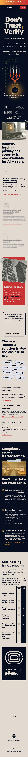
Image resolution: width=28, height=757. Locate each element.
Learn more (25, 2)
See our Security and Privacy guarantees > (13, 672)
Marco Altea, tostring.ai (12, 333)
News (14, 745)
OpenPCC (7, 292)
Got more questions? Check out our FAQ (12, 416)
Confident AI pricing (7, 435)
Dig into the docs (6, 400)
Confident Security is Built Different (12, 224)
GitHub (14, 748)
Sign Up (23, 7)
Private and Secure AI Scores (14, 751)
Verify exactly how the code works (12, 194)
